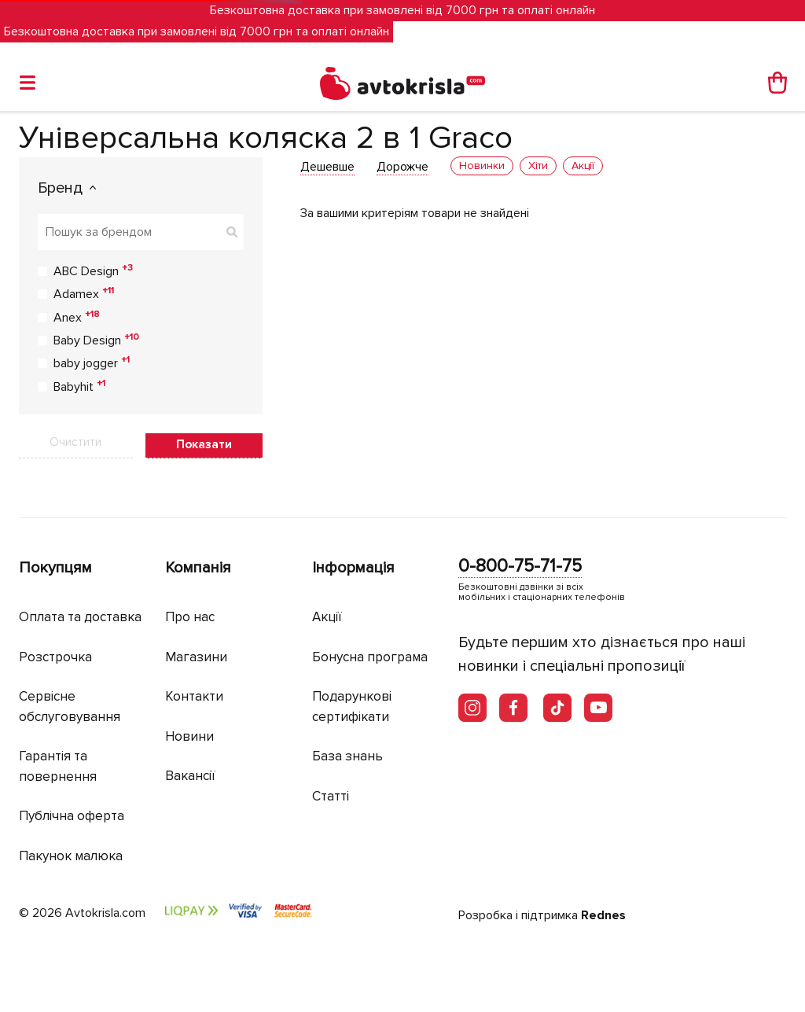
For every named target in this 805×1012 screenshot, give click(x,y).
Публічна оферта (71, 816)
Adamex (83, 293)
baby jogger (91, 362)
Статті (330, 796)
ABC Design (93, 270)
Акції (327, 617)
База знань (347, 756)
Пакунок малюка (71, 856)
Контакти (194, 696)
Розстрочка (55, 657)
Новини (189, 736)
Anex (76, 317)
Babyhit (79, 386)
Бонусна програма (370, 657)
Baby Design (96, 339)
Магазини (196, 657)
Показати (204, 444)
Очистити (75, 442)
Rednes (603, 915)
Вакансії (190, 775)
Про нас (190, 617)
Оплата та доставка (80, 617)
